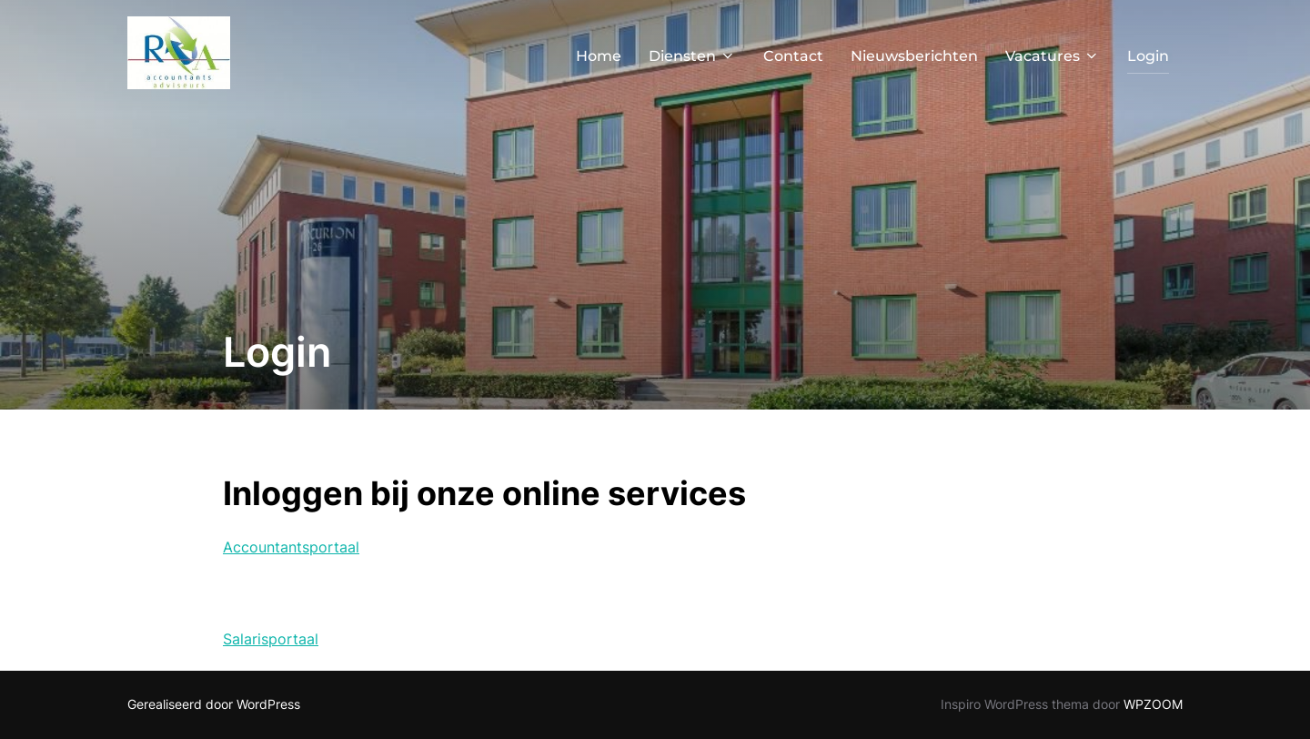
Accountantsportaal (291, 547)
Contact (793, 56)
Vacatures (1052, 56)
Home (598, 56)
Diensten (692, 56)
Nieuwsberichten (914, 56)
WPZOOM (1153, 704)
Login (1148, 56)
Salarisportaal (270, 639)
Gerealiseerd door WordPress (213, 704)
